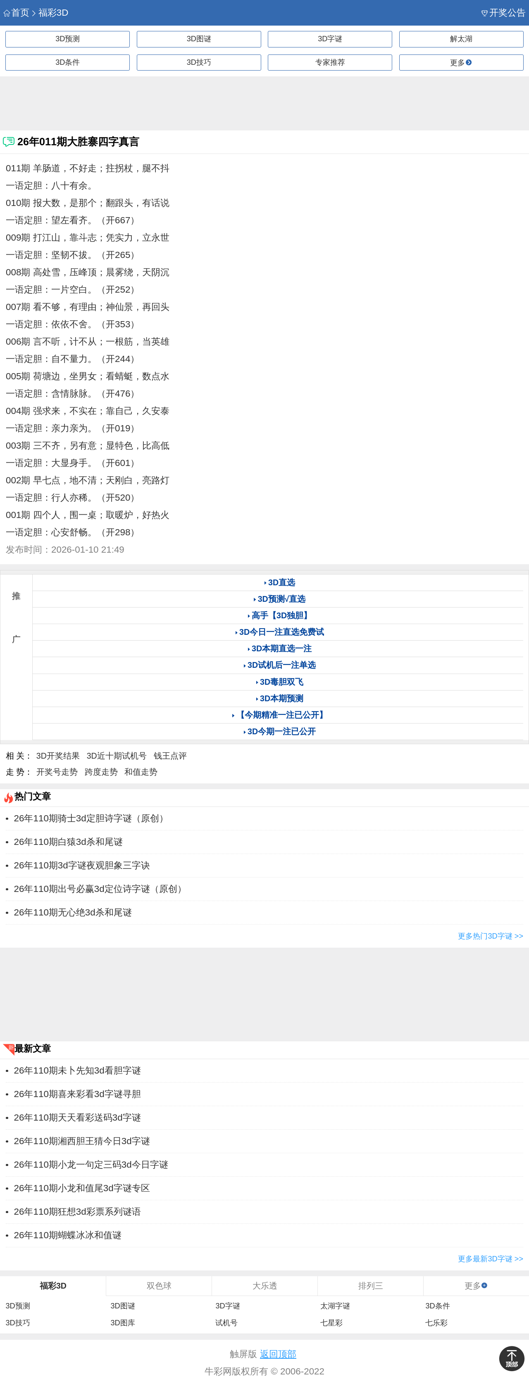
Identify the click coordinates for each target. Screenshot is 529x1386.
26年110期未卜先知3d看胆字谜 (77, 1070)
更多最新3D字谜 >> (490, 1259)
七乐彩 (436, 1323)
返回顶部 (278, 1354)
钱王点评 (170, 755)
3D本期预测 (281, 698)
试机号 (226, 1323)
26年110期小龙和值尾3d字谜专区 (82, 1188)
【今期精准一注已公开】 (281, 714)
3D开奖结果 (58, 755)
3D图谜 (199, 39)
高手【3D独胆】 (282, 615)
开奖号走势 (57, 771)
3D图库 (122, 1323)
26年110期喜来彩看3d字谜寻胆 (77, 1094)
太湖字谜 (335, 1306)
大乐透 (265, 1285)
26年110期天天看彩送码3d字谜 (77, 1117)
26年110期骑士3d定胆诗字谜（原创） (91, 818)
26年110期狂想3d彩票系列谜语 (77, 1211)
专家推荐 (330, 62)
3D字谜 (330, 39)
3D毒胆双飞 (281, 681)
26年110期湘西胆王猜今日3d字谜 (82, 1141)
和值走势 (140, 771)
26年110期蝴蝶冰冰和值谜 (68, 1235)
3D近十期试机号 (117, 755)
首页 (16, 12)
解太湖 (461, 39)
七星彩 (331, 1323)
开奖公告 (503, 12)
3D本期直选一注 (282, 648)
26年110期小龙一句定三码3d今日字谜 (91, 1164)
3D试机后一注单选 (282, 664)
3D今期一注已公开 (282, 731)
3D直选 (281, 582)
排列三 (370, 1285)
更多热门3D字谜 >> (490, 936)
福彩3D (49, 12)
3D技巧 (199, 62)
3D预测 (67, 39)
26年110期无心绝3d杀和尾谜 (73, 912)
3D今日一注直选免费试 (281, 631)
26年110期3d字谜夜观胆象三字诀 (82, 865)
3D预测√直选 (282, 598)
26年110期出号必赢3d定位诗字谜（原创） (100, 889)
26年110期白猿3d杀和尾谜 (68, 842)
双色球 (159, 1285)
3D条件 (67, 62)
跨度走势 (101, 771)
